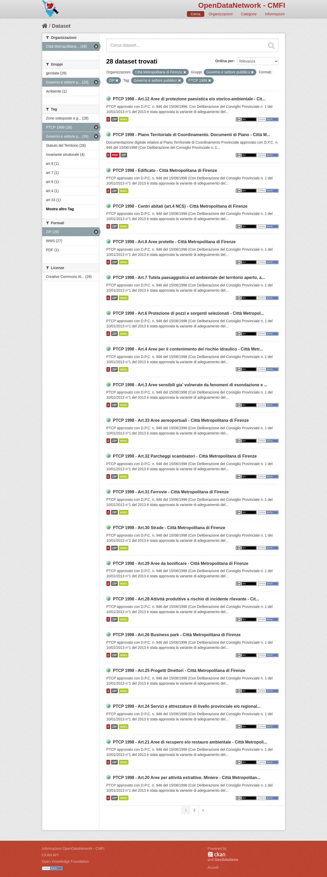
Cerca (195, 14)
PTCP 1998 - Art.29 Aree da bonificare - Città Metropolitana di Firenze (180, 563)
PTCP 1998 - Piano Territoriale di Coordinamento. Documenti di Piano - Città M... (191, 134)
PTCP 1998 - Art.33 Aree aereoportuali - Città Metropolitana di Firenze (181, 420)
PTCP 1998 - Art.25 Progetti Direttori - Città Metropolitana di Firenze (179, 670)
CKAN (216, 854)
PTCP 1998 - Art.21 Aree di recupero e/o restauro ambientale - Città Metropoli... (190, 742)
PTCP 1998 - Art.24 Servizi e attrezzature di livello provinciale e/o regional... (186, 706)
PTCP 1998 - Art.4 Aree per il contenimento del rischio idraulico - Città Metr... (188, 349)
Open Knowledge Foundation (65, 861)
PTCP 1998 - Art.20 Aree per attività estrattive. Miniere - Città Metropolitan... (186, 777)
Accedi (213, 867)
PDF (115, 155)
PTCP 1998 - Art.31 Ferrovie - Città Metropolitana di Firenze (171, 492)
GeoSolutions (226, 860)
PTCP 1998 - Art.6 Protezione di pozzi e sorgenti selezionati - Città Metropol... (188, 313)
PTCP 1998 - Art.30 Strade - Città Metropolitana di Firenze (169, 527)
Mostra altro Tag (60, 209)
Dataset (61, 26)
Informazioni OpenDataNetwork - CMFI (73, 848)
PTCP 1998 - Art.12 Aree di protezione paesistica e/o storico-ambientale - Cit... (189, 99)
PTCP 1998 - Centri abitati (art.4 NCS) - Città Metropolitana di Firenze (180, 206)
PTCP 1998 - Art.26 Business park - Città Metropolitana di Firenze (177, 635)
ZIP (114, 119)
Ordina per (224, 61)
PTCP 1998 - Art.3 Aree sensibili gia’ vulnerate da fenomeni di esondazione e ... (190, 385)
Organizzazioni (221, 14)
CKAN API (50, 855)
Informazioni (275, 14)
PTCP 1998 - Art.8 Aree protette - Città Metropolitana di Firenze (174, 242)
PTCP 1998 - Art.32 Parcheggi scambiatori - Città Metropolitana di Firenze (185, 456)
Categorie (249, 14)
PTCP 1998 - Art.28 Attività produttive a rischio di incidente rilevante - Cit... (186, 599)
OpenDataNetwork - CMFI (241, 5)
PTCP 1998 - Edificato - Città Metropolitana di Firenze (165, 170)
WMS (123, 119)
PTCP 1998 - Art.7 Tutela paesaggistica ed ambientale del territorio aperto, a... (189, 277)
